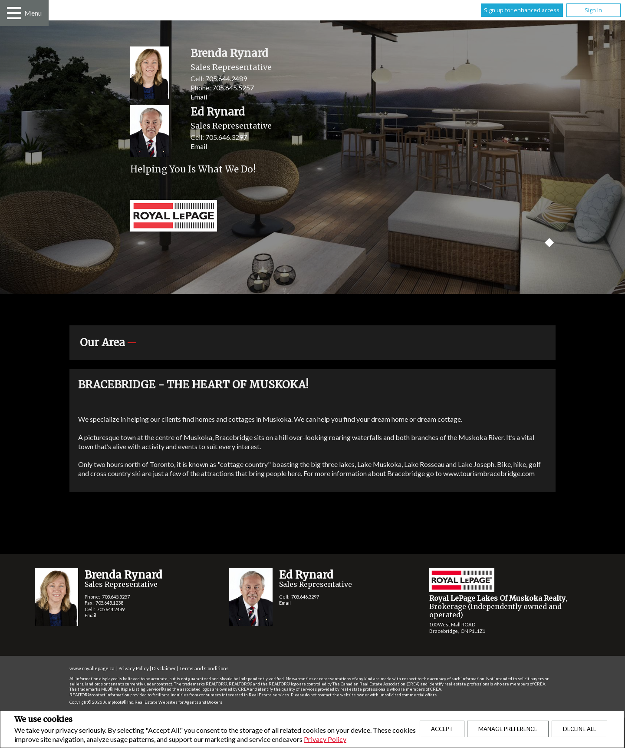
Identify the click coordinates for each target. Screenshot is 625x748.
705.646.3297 (226, 137)
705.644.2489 (226, 78)
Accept (442, 728)
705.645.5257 (233, 87)
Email (199, 97)
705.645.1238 (109, 603)
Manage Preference (507, 728)
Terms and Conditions (204, 668)
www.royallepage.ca (92, 668)
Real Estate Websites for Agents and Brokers (178, 702)
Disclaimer (164, 668)
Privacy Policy (325, 739)
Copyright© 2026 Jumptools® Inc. (101, 702)
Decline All (579, 728)
